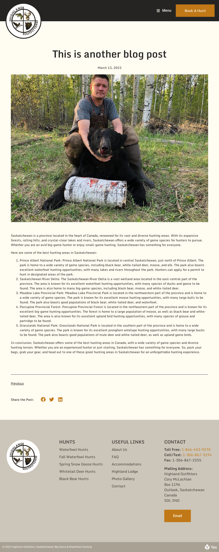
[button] (43, 399)
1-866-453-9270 (196, 449)
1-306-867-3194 (197, 455)
